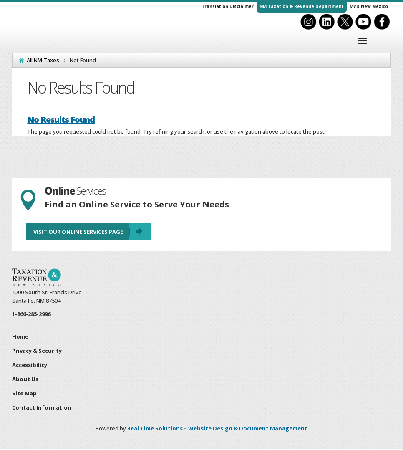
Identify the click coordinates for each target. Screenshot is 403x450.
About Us (25, 379)
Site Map (24, 393)
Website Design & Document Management (247, 428)
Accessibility (29, 365)
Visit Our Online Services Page (78, 232)
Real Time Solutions (155, 428)
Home (20, 337)
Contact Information (41, 408)
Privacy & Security (37, 351)
